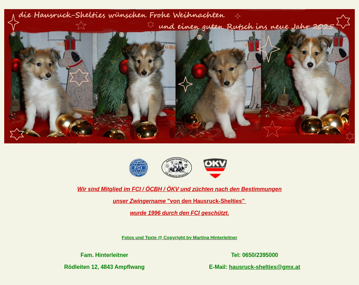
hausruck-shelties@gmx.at (264, 267)
